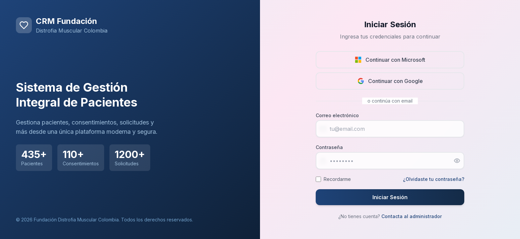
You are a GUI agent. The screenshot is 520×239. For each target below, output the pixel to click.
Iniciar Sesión (390, 197)
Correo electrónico (337, 115)
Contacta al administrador (411, 216)
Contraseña (329, 147)
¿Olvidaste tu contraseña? (433, 179)
